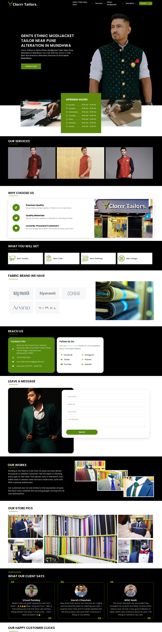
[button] (31, 66)
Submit (82, 432)
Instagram (87, 355)
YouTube (65, 364)
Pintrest (85, 359)
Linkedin (86, 364)
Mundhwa (131, 3)
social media (72, 345)
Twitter (64, 359)
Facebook (65, 355)
